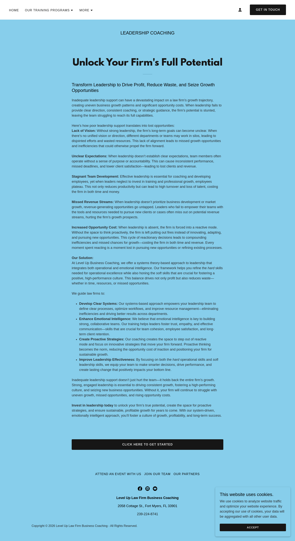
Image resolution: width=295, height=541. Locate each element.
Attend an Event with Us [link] (118, 474)
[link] (140, 488)
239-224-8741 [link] (147, 514)
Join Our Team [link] (157, 474)
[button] (49, 10)
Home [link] (14, 10)
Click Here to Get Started (147, 444)
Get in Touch (268, 9)
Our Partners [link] (186, 474)
